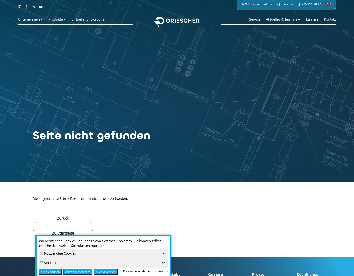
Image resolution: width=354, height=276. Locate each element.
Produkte (57, 19)
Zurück (63, 218)
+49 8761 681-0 (311, 4)
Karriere (312, 19)
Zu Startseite (63, 233)
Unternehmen (30, 19)
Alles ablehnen (106, 272)
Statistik (48, 262)
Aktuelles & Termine (283, 19)
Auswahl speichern (78, 272)
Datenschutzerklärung (137, 271)
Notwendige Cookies (58, 253)
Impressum (160, 271)
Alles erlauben (50, 272)
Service (254, 19)
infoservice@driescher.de (280, 4)
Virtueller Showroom (88, 19)
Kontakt (330, 19)
